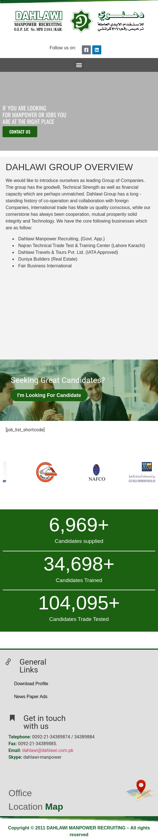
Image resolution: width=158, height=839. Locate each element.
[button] (79, 65)
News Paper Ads (30, 696)
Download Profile (31, 683)
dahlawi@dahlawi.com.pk (47, 750)
